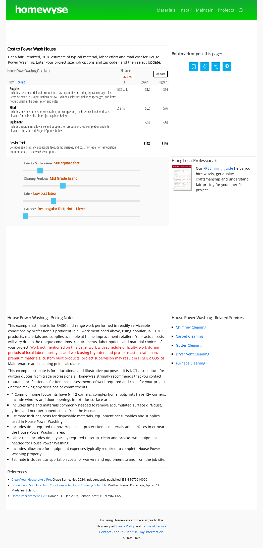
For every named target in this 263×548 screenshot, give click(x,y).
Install (186, 10)
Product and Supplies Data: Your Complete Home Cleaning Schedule (59, 485)
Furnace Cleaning (190, 363)
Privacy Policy (124, 526)
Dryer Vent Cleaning (192, 354)
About (118, 532)
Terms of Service (154, 526)
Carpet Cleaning (189, 336)
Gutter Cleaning (189, 345)
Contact (105, 532)
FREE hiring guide (217, 168)
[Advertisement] (131, 31)
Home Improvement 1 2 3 (29, 496)
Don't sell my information (144, 532)
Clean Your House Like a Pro (31, 479)
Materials (166, 10)
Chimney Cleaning (191, 327)
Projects (226, 10)
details (21, 82)
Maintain (205, 10)
